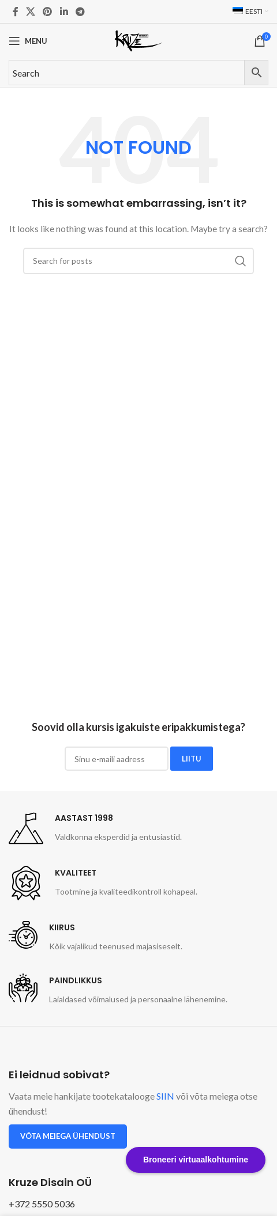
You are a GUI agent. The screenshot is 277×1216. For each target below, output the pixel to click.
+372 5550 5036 (42, 1203)
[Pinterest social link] (47, 11)
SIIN (165, 1095)
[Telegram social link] (80, 11)
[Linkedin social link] (64, 11)
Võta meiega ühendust (67, 1136)
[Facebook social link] (15, 11)
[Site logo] (138, 40)
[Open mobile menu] (28, 40)
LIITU (191, 758)
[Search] (138, 261)
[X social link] (30, 11)
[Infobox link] (95, 828)
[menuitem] (250, 11)
